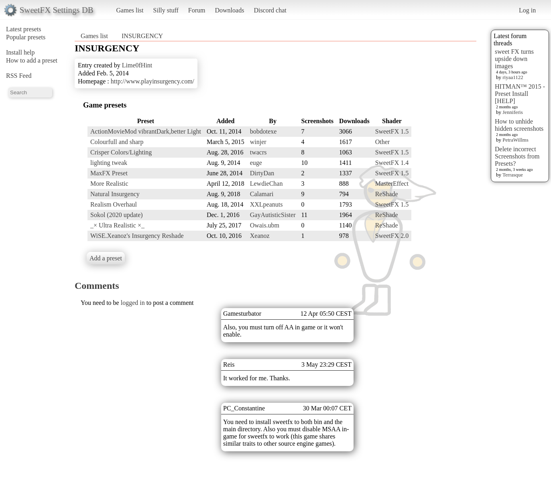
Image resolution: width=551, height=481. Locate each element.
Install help (20, 52)
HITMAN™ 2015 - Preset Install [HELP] (520, 93)
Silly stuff (166, 10)
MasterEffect (392, 183)
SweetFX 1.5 (392, 131)
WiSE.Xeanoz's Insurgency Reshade (137, 235)
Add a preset (105, 258)
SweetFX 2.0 (392, 235)
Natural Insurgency (115, 194)
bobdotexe (263, 131)
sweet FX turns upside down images (514, 58)
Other (382, 141)
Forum (196, 10)
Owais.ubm (264, 225)
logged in (133, 302)
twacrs (258, 152)
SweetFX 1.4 (392, 162)
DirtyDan (262, 173)
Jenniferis (512, 112)
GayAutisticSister (273, 214)
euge (256, 162)
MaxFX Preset (109, 173)
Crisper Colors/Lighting (121, 152)
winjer (258, 141)
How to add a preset (31, 60)
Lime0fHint (137, 65)
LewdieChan (266, 183)
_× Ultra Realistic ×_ (117, 225)
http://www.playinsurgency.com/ (152, 81)
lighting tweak (108, 162)
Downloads (229, 10)
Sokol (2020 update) (116, 214)
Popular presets (25, 37)
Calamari (262, 194)
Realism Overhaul (113, 204)
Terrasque (512, 175)
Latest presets (23, 29)
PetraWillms (515, 140)
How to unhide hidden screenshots (519, 125)
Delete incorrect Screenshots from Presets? (517, 156)
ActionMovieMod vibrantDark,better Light (145, 131)
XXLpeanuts (266, 204)
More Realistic (109, 183)
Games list (130, 10)
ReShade (386, 194)
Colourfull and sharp (116, 141)
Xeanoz (260, 235)
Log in (527, 10)
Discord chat (270, 10)
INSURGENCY (142, 35)
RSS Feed (19, 75)
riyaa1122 (512, 77)
